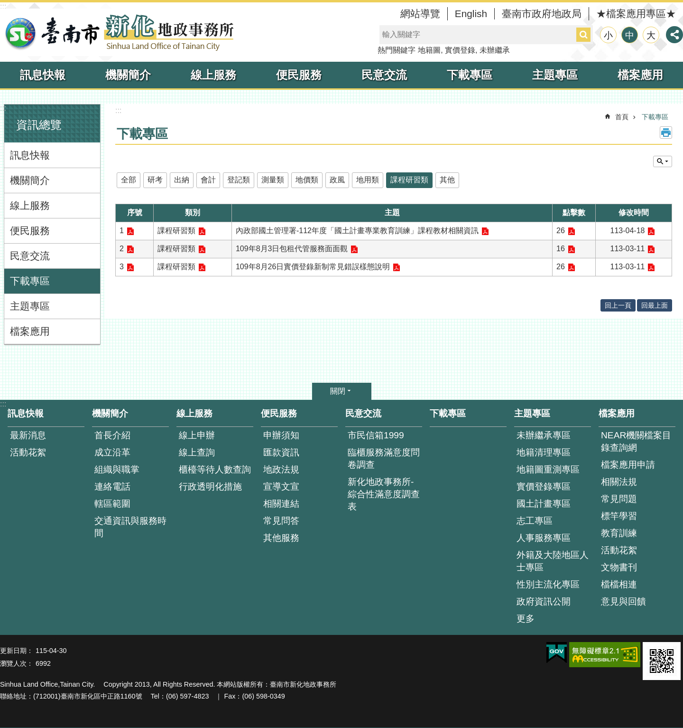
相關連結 (281, 504)
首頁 (621, 117)
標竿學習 (619, 516)
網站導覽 (420, 13)
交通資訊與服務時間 (130, 527)
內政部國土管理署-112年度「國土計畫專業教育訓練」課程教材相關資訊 (357, 231)
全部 (128, 180)
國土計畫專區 (544, 504)
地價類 (306, 180)
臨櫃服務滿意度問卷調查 (384, 458)
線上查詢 (197, 452)
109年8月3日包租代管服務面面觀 (292, 249)
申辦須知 (281, 435)
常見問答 (281, 521)
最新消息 (28, 435)
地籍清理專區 (544, 452)
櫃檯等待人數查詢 (215, 469)
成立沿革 (112, 452)
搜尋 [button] (583, 35)
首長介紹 (112, 435)
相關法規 (619, 482)
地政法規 (281, 469)
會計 (208, 180)
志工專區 (535, 521)
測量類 (272, 180)
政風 (337, 180)
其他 (447, 180)
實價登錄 (460, 50)
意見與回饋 (623, 601)
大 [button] (650, 35)
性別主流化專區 (548, 584)
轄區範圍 (112, 504)
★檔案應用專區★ (636, 13)
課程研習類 (409, 180)
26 (560, 231)
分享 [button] (674, 34)
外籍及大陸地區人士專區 (553, 561)
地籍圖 (429, 50)
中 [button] (629, 35)
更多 (526, 619)
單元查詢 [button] (662, 161)
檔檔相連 (619, 584)
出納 (181, 180)
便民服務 (299, 74)
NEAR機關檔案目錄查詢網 (636, 441)
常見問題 (619, 499)
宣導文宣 (281, 487)
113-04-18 (627, 231)
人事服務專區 (544, 538)
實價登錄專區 (544, 487)
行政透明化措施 (210, 487)
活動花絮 (28, 452)
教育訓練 (619, 533)
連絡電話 (112, 487)
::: (3, 6)
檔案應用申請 (628, 465)
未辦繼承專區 (544, 435)
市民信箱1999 (376, 435)
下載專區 (469, 74)
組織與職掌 (116, 469)
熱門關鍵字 (396, 50)
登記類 (238, 180)
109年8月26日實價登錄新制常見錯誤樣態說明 (313, 267)
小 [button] (608, 35)
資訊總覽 (39, 124)
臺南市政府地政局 (541, 13)
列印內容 (666, 132)
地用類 (367, 180)
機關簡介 (128, 74)
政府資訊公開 (544, 601)
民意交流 (384, 74)
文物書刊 (619, 567)
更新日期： (16, 650)
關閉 (337, 391)
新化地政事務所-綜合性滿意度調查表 (384, 494)
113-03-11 (627, 249)
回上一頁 (618, 305)
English (471, 13)
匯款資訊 (281, 452)
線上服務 (213, 74)
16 (560, 249)
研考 (155, 180)
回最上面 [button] (654, 305)
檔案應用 (640, 74)
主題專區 (555, 74)
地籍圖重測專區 (548, 469)
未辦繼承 (495, 50)
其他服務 (281, 538)
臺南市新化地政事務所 (118, 32)
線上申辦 (197, 435)
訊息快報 (42, 74)
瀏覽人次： (16, 663)
